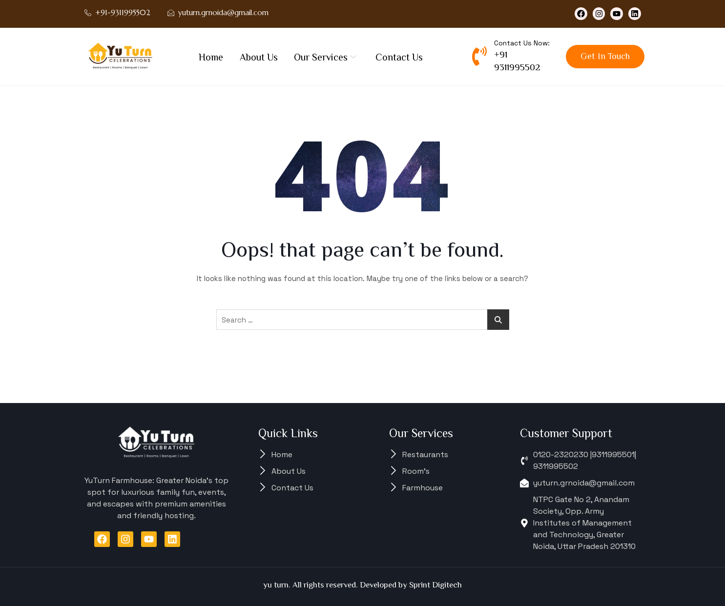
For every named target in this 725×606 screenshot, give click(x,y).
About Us (259, 57)
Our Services (325, 57)
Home (211, 57)
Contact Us (399, 57)
